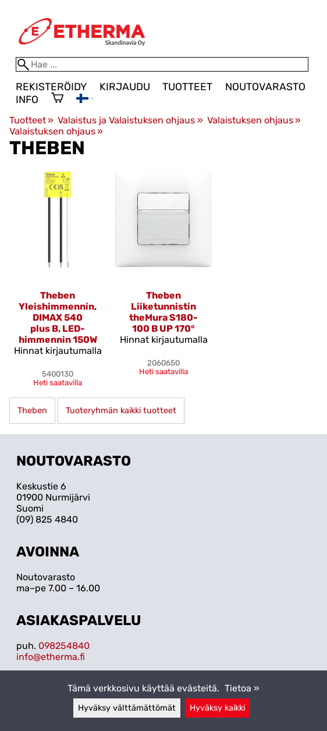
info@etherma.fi (50, 656)
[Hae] (162, 64)
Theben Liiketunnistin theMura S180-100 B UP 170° (163, 312)
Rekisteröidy (51, 87)
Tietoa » (242, 688)
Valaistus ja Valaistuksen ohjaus (130, 120)
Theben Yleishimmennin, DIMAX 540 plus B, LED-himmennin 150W (58, 317)
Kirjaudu (124, 87)
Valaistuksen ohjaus (254, 120)
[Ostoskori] (57, 99)
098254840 (64, 645)
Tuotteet (187, 87)
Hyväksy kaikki (217, 708)
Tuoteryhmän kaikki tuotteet (121, 411)
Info (27, 99)
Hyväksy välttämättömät (127, 708)
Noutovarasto (265, 87)
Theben (32, 411)
